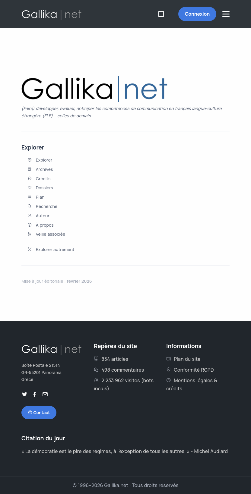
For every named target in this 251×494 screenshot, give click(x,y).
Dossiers (44, 187)
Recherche (47, 206)
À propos (45, 225)
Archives (44, 169)
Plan (40, 197)
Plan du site (183, 359)
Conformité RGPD (190, 370)
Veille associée (50, 234)
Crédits (43, 178)
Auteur (42, 216)
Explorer (44, 160)
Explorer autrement (55, 249)
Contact (39, 412)
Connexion (197, 14)
